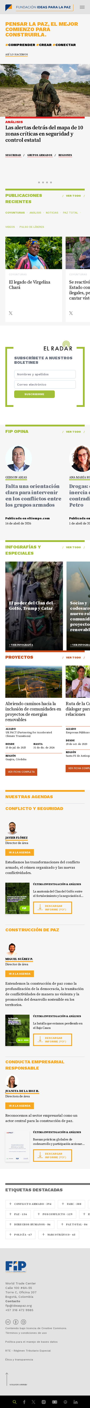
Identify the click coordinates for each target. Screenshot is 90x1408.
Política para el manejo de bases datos (31, 1341)
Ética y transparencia (19, 1359)
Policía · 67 (20, 1235)
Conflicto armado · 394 (30, 1204)
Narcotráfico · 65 (58, 1235)
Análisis (35, 212)
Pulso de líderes (32, 226)
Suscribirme (34, 394)
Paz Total (70, 212)
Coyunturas (15, 212)
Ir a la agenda (19, 852)
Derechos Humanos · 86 (30, 1224)
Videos (10, 226)
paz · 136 (18, 1214)
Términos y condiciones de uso (26, 1332)
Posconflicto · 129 (54, 1214)
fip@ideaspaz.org (18, 1305)
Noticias (52, 212)
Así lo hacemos (16, 54)
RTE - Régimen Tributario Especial (28, 1350)
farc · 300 (71, 1204)
